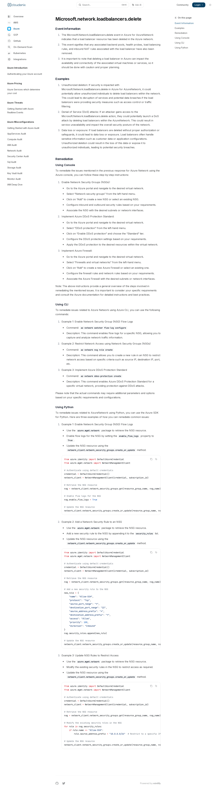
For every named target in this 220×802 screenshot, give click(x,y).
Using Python (181, 47)
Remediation (181, 33)
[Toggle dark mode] (210, 4)
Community (183, 5)
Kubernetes (16, 53)
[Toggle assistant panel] (136, 5)
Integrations (16, 59)
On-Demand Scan (19, 47)
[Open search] (102, 5)
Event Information (184, 23)
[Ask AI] (156, 459)
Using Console (182, 38)
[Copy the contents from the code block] (151, 459)
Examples (179, 28)
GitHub (14, 41)
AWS (12, 22)
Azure (13, 29)
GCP (12, 35)
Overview (15, 16)
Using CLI (179, 42)
